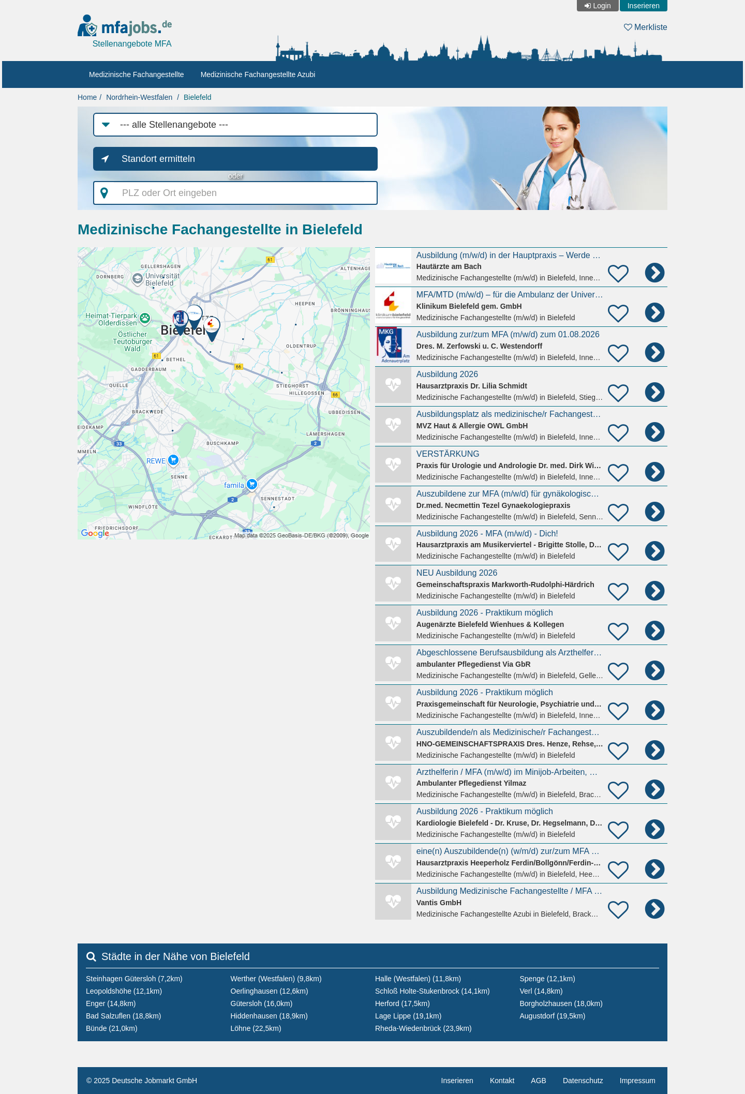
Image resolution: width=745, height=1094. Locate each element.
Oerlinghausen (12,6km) (269, 991)
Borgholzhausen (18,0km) (561, 1003)
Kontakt (502, 1080)
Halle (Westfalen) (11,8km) (418, 979)
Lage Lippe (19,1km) (408, 1016)
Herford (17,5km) (402, 1003)
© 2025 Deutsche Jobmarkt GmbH (141, 1080)
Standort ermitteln (158, 159)
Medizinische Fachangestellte (136, 74)
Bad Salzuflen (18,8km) (123, 1016)
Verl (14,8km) (541, 991)
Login (601, 6)
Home (87, 97)
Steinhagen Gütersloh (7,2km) (134, 979)
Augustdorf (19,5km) (553, 1016)
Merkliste (645, 27)
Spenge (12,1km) (547, 979)
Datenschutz (583, 1080)
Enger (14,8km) (111, 1003)
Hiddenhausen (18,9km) (269, 1016)
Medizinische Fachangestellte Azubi (258, 74)
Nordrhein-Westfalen (139, 97)
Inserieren (644, 6)
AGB (538, 1080)
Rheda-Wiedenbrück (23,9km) (423, 1028)
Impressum (637, 1080)
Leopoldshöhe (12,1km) (124, 991)
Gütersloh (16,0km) (262, 1003)
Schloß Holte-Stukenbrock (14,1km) (432, 991)
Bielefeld (198, 97)
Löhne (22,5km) (256, 1028)
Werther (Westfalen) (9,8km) (276, 979)
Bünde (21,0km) (112, 1028)
